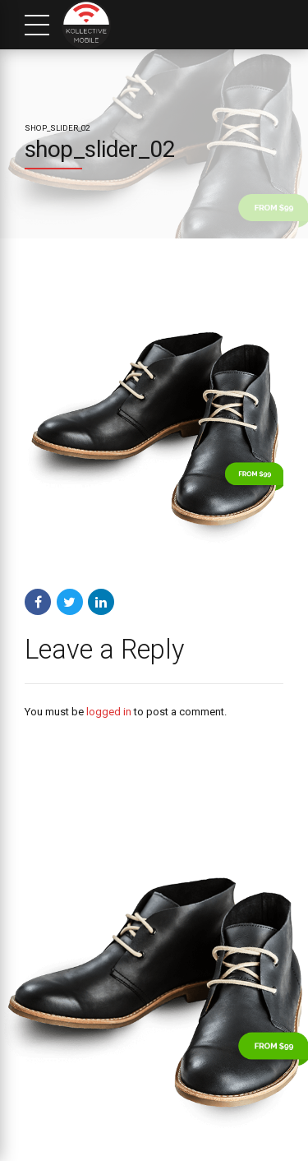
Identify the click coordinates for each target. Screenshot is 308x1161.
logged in (108, 711)
